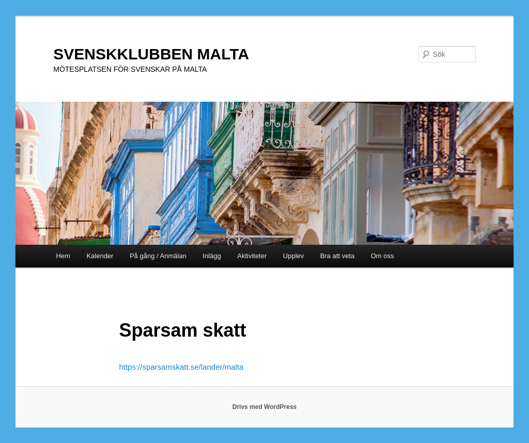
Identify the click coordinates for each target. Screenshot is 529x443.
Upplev (293, 256)
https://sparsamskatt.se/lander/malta (181, 366)
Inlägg (212, 256)
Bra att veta (337, 256)
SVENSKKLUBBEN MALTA (151, 53)
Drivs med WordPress (264, 406)
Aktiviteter (252, 256)
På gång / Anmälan (158, 256)
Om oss (382, 256)
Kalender (99, 256)
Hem (63, 256)
